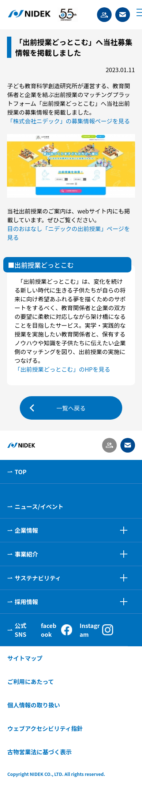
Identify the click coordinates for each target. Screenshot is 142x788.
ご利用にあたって (30, 681)
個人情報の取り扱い (33, 704)
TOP (20, 471)
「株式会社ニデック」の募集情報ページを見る (68, 120)
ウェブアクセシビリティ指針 (45, 728)
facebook (56, 630)
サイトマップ (24, 658)
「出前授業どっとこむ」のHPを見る (62, 369)
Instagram (96, 630)
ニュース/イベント (39, 506)
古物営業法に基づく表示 (39, 751)
